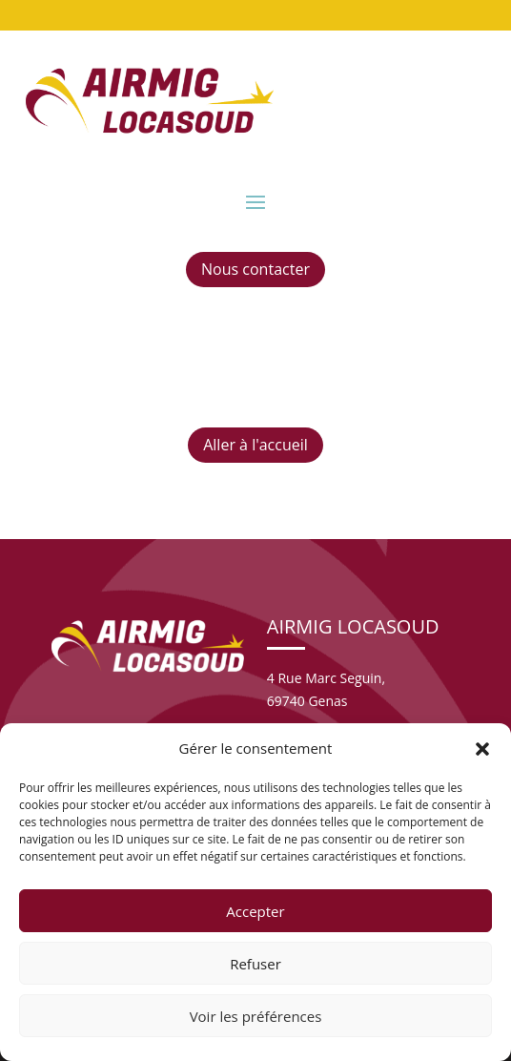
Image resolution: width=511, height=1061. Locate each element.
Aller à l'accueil (255, 444)
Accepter (255, 911)
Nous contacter (255, 269)
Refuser (255, 963)
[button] (482, 749)
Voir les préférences (256, 1016)
